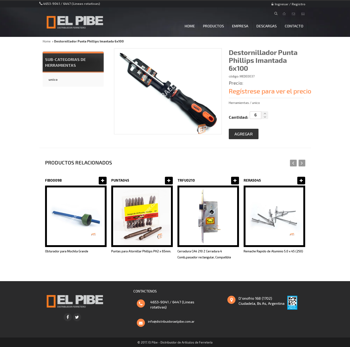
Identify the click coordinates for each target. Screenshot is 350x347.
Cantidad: (238, 117)
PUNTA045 (120, 180)
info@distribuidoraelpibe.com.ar (171, 321)
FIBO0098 (53, 180)
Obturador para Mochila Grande (66, 251)
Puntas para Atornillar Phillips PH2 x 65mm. (141, 251)
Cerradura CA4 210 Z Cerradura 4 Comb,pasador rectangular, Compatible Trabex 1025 (204, 257)
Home (47, 41)
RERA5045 (252, 180)
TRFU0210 (186, 180)
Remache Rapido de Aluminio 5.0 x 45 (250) (273, 251)
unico (53, 79)
